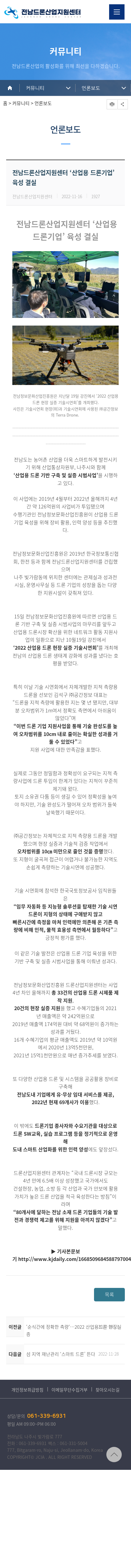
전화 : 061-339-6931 (27, 1443)
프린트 (112, 104)
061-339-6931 (46, 1416)
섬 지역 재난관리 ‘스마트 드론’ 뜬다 (60, 1354)
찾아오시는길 (108, 1390)
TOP (114, 1454)
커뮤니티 (35, 88)
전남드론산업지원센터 (42, 13)
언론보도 (91, 88)
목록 (109, 1294)
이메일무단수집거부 (69, 1390)
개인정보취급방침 (27, 1390)
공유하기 (122, 104)
